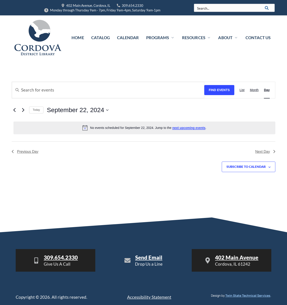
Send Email (148, 257)
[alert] (144, 128)
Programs (160, 37)
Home (78, 37)
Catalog (100, 37)
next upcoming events (188, 128)
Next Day (265, 152)
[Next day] (23, 110)
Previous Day (25, 152)
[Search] (267, 8)
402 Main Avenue (236, 257)
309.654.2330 (61, 257)
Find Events (219, 90)
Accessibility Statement (149, 297)
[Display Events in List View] (242, 90)
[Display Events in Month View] (254, 90)
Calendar (128, 37)
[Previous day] (14, 110)
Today (36, 109)
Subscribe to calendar (246, 166)
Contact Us (257, 37)
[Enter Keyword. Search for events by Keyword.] (108, 90)
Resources (196, 37)
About (228, 37)
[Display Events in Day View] (267, 90)
